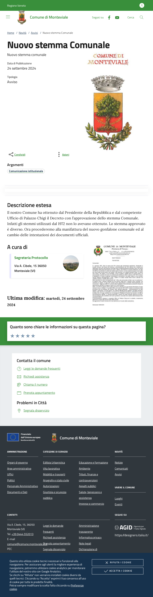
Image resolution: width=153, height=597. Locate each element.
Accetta (117, 571)
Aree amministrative (19, 468)
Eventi (118, 504)
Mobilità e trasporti (54, 474)
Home (10, 33)
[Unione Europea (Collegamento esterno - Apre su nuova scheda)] (25, 438)
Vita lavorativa (51, 468)
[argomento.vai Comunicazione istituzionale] (26, 171)
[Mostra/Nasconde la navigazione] (8, 16)
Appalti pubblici (87, 486)
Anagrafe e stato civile (56, 480)
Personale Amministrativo (22, 486)
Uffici (10, 474)
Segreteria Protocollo (31, 257)
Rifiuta (117, 562)
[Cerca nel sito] (141, 17)
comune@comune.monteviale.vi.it (27, 544)
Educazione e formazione (93, 462)
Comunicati (121, 468)
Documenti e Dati (17, 492)
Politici (11, 480)
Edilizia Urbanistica (54, 462)
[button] (16, 5)
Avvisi (34, 33)
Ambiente (84, 468)
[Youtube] (116, 17)
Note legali (85, 543)
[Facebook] (108, 17)
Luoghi (119, 498)
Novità (22, 33)
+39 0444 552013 (22, 534)
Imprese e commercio (91, 503)
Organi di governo (17, 462)
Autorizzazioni (51, 486)
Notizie (119, 462)
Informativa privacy (90, 537)
